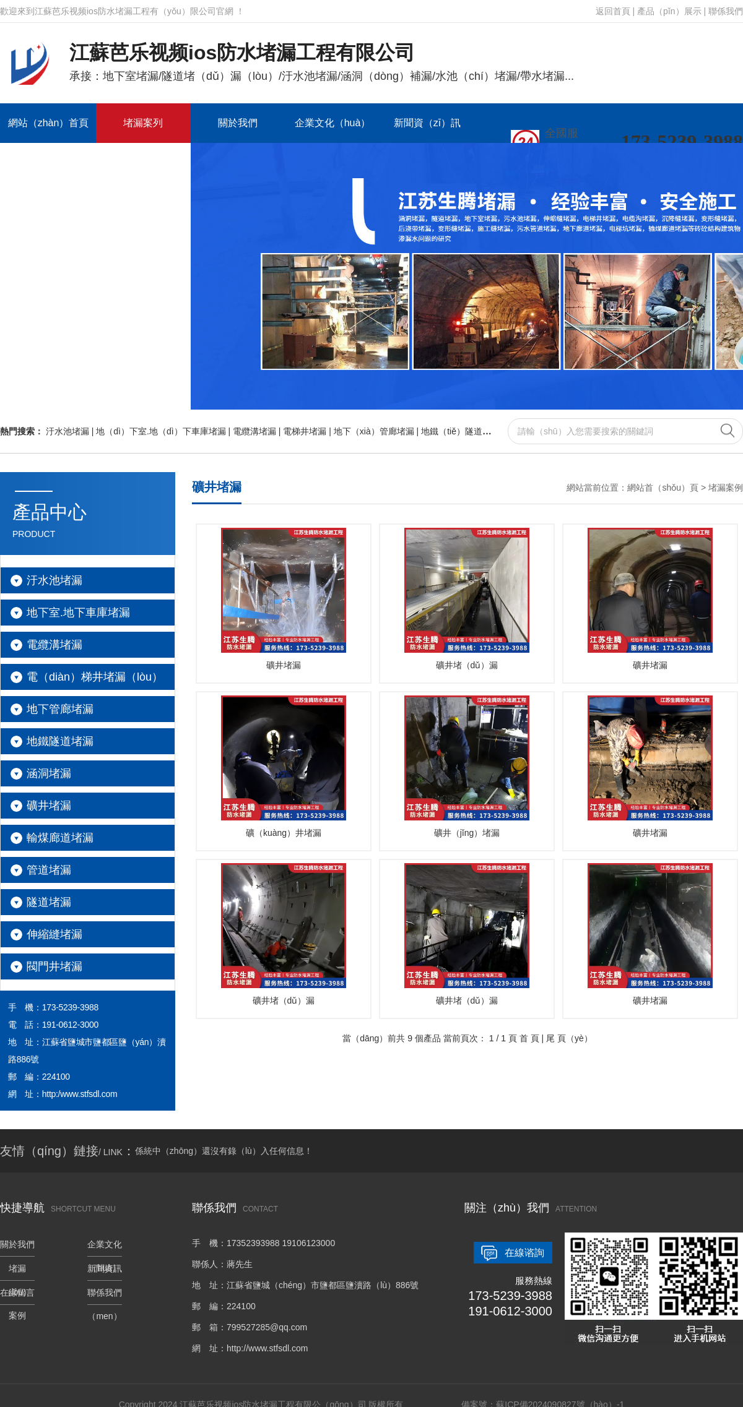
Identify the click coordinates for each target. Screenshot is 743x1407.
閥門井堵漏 (54, 966)
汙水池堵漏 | (71, 431)
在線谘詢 (524, 1252)
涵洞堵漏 (49, 773)
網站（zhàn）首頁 (48, 123)
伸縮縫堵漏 (54, 934)
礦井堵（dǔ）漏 (466, 599)
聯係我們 (725, 11)
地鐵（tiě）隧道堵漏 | (463, 431)
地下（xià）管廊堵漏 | (377, 431)
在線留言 (48, 162)
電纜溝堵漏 (54, 645)
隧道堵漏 (49, 902)
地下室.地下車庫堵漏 (78, 612)
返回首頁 (613, 11)
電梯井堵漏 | (308, 431)
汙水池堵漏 (54, 580)
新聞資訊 (104, 1268)
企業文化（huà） (333, 123)
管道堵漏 (49, 870)
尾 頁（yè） (569, 1038)
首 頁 (529, 1038)
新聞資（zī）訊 (427, 123)
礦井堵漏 (49, 805)
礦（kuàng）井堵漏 (283, 766)
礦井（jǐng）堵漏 (466, 766)
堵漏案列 (143, 123)
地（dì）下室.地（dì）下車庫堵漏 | (164, 431)
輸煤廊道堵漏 (60, 838)
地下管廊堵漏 (60, 709)
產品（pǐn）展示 (669, 11)
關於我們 (238, 123)
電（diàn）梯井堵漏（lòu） (95, 677)
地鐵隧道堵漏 (60, 741)
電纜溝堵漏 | (258, 431)
